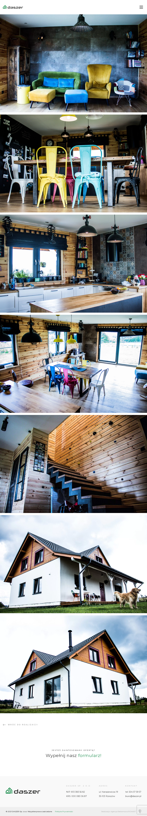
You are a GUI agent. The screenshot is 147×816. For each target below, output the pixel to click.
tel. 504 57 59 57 (133, 792)
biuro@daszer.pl (133, 796)
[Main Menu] (141, 7)
